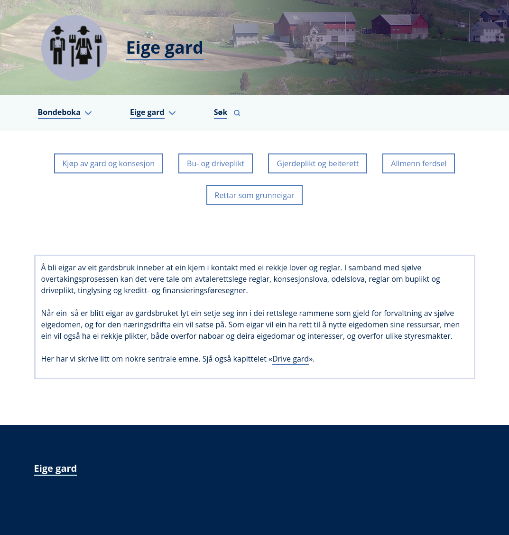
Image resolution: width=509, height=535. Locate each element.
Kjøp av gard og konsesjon (109, 163)
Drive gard (290, 358)
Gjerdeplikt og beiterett (318, 163)
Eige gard (55, 468)
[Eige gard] (254, 47)
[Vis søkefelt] (227, 112)
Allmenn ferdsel (418, 163)
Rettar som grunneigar (255, 195)
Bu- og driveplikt (215, 163)
